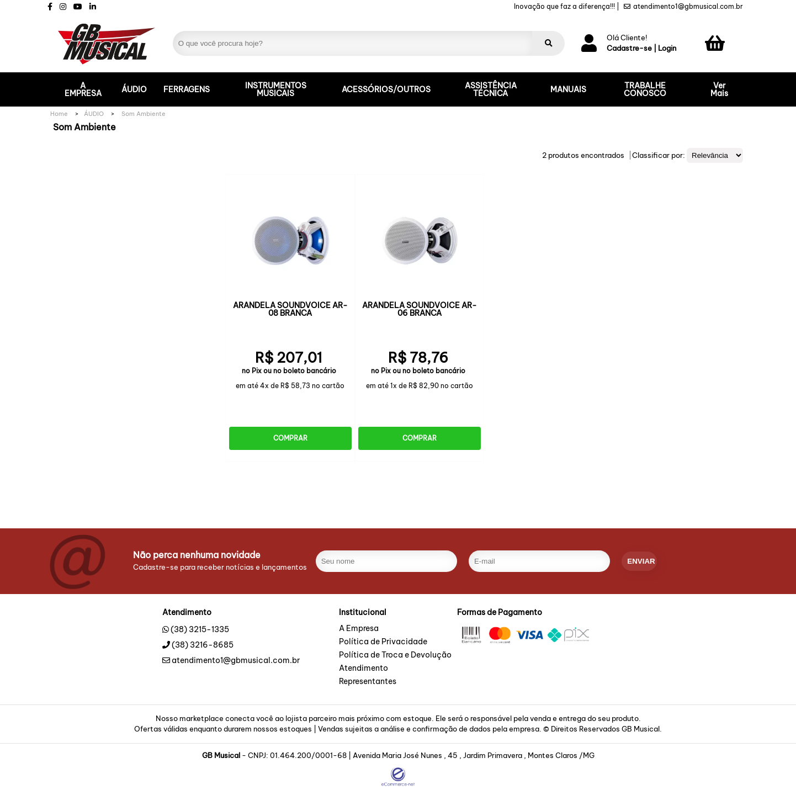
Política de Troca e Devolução (395, 655)
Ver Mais (719, 89)
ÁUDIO (134, 89)
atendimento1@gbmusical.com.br (683, 6)
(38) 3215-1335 (200, 629)
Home (59, 114)
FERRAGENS (186, 89)
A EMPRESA (83, 89)
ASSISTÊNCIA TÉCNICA (491, 89)
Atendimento (363, 668)
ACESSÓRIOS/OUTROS (386, 89)
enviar (641, 561)
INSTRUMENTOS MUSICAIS (275, 89)
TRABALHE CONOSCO (645, 89)
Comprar (290, 438)
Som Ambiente (143, 114)
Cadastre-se (629, 48)
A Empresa (359, 628)
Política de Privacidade (383, 642)
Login (667, 48)
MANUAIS (568, 89)
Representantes (367, 681)
